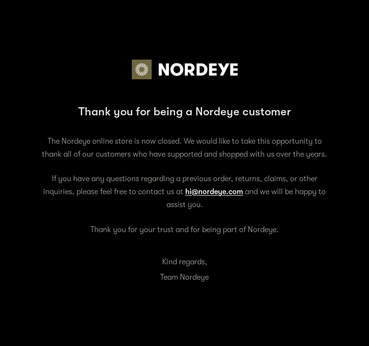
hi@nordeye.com (214, 191)
